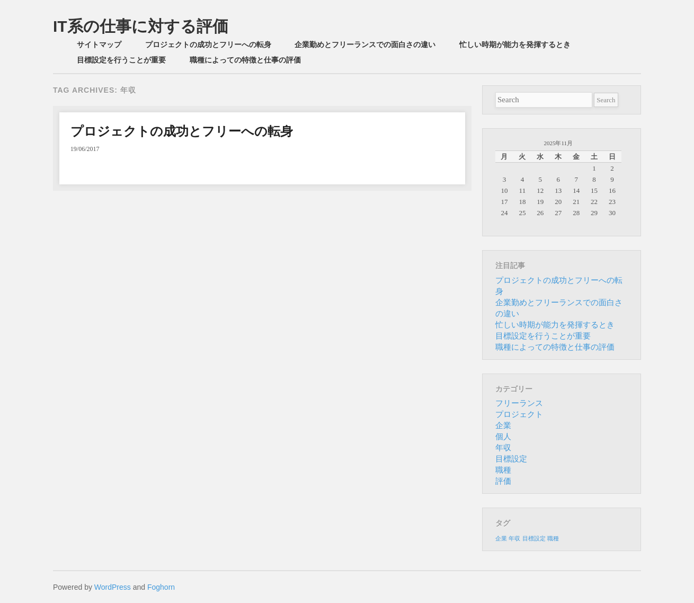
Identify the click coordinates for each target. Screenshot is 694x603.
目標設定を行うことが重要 (121, 60)
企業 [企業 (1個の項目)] (501, 539)
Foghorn (161, 587)
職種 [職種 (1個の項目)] (553, 539)
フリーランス (519, 403)
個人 (503, 436)
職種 (503, 470)
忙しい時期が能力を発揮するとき (515, 44)
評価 (503, 481)
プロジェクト (519, 414)
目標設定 (511, 459)
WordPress (112, 587)
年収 (503, 448)
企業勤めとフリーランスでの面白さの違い (365, 44)
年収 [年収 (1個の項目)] (514, 539)
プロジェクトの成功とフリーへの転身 (208, 44)
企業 (503, 425)
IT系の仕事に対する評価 (140, 26)
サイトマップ (99, 44)
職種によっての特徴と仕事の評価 (245, 60)
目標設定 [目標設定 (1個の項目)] (534, 539)
